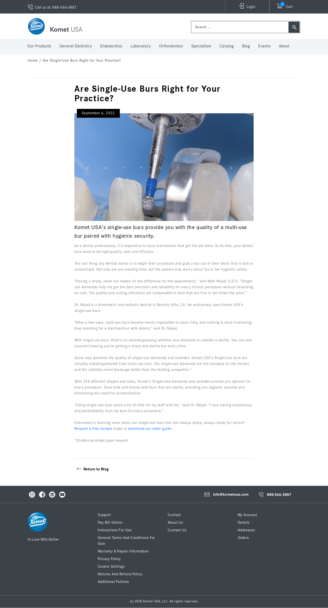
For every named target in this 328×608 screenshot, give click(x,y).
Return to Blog (93, 469)
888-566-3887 (279, 495)
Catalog (226, 46)
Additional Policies (113, 582)
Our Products (39, 46)
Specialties (201, 46)
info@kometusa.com (231, 494)
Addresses (246, 530)
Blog (246, 46)
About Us (175, 522)
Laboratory (141, 46)
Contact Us (177, 530)
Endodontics (111, 46)
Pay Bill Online (110, 522)
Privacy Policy (109, 559)
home (33, 60)
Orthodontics (171, 46)
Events (264, 46)
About (284, 46)
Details (244, 522)
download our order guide (149, 429)
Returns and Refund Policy (120, 574)
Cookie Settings (111, 566)
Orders (243, 538)
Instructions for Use (115, 530)
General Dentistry (75, 46)
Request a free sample (93, 429)
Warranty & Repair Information (123, 551)
